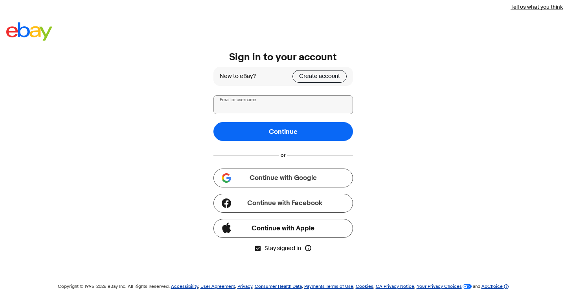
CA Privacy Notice (395, 286)
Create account (319, 76)
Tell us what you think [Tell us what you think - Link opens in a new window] (537, 7)
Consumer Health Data (278, 286)
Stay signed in (277, 248)
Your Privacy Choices (439, 286)
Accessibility (184, 286)
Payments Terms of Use (328, 286)
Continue (283, 132)
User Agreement (217, 286)
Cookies (364, 286)
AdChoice (495, 286)
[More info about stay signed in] (308, 248)
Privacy (244, 286)
